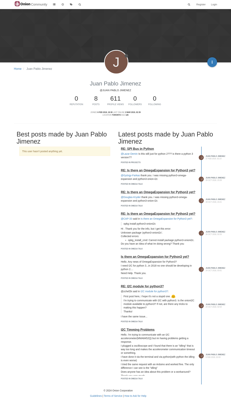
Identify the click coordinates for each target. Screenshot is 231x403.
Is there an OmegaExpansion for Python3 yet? (166, 218)
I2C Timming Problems (138, 329)
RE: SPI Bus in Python (137, 149)
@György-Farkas (130, 175)
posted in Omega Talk (132, 184)
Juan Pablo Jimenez (215, 156)
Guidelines (96, 395)
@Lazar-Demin (129, 153)
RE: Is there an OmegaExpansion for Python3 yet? (158, 170)
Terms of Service (113, 395)
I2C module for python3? (154, 291)
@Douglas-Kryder (131, 197)
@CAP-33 (126, 218)
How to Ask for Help (135, 395)
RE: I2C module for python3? (142, 286)
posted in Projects (131, 162)
